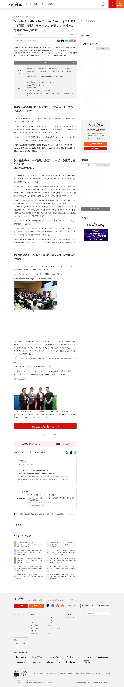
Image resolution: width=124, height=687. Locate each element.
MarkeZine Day (70, 617)
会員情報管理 (62, 673)
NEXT (55, 435)
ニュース (29, 4)
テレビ (50, 631)
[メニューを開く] (4, 4)
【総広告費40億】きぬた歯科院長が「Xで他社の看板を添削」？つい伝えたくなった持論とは (30, 552)
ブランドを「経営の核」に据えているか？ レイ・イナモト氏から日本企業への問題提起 (62, 568)
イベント (43, 4)
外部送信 (108, 673)
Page (19, 89)
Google (16, 41)
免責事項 (70, 673)
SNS (49, 633)
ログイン (95, 148)
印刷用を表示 (19, 452)
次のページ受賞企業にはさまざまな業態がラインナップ (45, 426)
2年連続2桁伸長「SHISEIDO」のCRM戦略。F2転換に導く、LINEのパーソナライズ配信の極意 (63, 544)
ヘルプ (36, 673)
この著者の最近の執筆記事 (35, 505)
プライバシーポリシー (98, 673)
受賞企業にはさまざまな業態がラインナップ (40, 82)
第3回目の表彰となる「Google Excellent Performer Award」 (45, 76)
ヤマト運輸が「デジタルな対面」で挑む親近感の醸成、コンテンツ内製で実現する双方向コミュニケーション (29, 560)
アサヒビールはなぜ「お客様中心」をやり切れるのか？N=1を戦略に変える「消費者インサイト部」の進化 (62, 552)
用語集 (50, 4)
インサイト (34, 622)
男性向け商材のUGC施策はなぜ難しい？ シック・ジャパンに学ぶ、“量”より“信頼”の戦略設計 (30, 576)
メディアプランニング (54, 628)
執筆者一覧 (34, 633)
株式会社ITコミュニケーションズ (37, 85)
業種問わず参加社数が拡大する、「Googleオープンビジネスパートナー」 (49, 68)
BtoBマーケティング (36, 625)
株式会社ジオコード (33, 88)
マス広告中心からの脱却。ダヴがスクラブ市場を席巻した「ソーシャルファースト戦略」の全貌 (62, 576)
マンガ (50, 620)
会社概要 (76, 673)
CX (32, 620)
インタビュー (51, 617)
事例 (34, 41)
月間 (103, 48)
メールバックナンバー (96, 138)
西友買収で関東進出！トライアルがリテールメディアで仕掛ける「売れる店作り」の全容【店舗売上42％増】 (29, 544)
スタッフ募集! (53, 673)
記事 (35, 4)
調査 (49, 625)
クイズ (50, 622)
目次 (59, 63)
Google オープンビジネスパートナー (29, 464)
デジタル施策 (34, 628)
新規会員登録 (95, 144)
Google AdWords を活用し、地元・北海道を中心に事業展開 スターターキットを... (43, 479)
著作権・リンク (44, 673)
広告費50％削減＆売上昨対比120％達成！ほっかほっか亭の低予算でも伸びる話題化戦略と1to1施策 (30, 568)
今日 (89, 48)
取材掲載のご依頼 (103, 605)
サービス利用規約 (85, 673)
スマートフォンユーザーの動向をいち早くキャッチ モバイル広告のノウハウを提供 (43, 476)
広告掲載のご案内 (87, 605)
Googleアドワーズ (26, 41)
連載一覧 (33, 631)
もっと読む (20, 481)
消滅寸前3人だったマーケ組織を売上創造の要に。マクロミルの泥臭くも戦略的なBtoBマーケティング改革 (63, 560)
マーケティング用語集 (19, 643)
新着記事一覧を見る (96, 209)
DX (32, 617)
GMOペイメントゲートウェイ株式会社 (38, 90)
